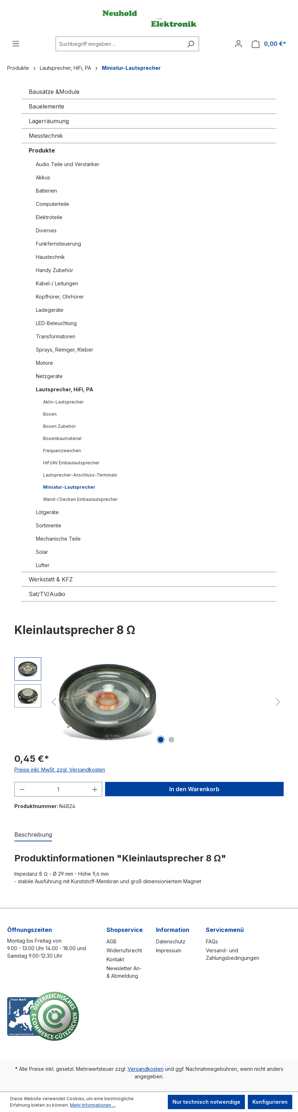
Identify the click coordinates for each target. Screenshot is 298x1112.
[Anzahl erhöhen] (95, 789)
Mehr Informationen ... (92, 1105)
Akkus (43, 177)
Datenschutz (170, 941)
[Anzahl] (58, 789)
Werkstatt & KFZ (51, 579)
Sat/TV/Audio (47, 594)
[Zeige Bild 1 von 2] (161, 740)
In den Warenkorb (194, 789)
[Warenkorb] (269, 44)
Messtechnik (46, 135)
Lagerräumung (49, 121)
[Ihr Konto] (238, 44)
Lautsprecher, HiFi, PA (64, 389)
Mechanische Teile (58, 539)
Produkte (42, 150)
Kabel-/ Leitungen (57, 283)
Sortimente (48, 525)
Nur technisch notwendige (206, 1102)
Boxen (50, 414)
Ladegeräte (49, 310)
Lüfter (42, 565)
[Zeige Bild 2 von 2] (171, 740)
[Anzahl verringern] (21, 789)
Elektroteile (49, 217)
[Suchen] (190, 44)
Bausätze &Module (54, 91)
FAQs (212, 941)
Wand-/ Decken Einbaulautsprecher (80, 499)
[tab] (33, 834)
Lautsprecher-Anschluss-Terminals (80, 475)
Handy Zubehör (54, 270)
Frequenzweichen (62, 450)
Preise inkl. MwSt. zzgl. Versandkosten (59, 770)
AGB (112, 941)
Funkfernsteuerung (58, 244)
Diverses (46, 230)
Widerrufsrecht (124, 950)
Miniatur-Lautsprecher (69, 487)
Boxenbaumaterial (62, 438)
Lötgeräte (47, 512)
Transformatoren (55, 336)
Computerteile (52, 204)
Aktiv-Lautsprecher (63, 402)
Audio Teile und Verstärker (67, 164)
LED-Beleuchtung (56, 323)
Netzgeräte (49, 376)
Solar (42, 552)
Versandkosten (146, 1069)
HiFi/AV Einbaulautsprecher (71, 462)
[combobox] (119, 44)
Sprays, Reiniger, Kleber (64, 350)
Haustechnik (50, 257)
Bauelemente (46, 106)
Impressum (168, 950)
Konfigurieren (270, 1102)
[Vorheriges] (53, 702)
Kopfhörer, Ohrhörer (60, 297)
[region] (149, 701)
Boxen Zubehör (59, 426)
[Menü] (15, 44)
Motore (44, 363)
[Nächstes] (278, 702)
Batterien (46, 191)
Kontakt (115, 959)
